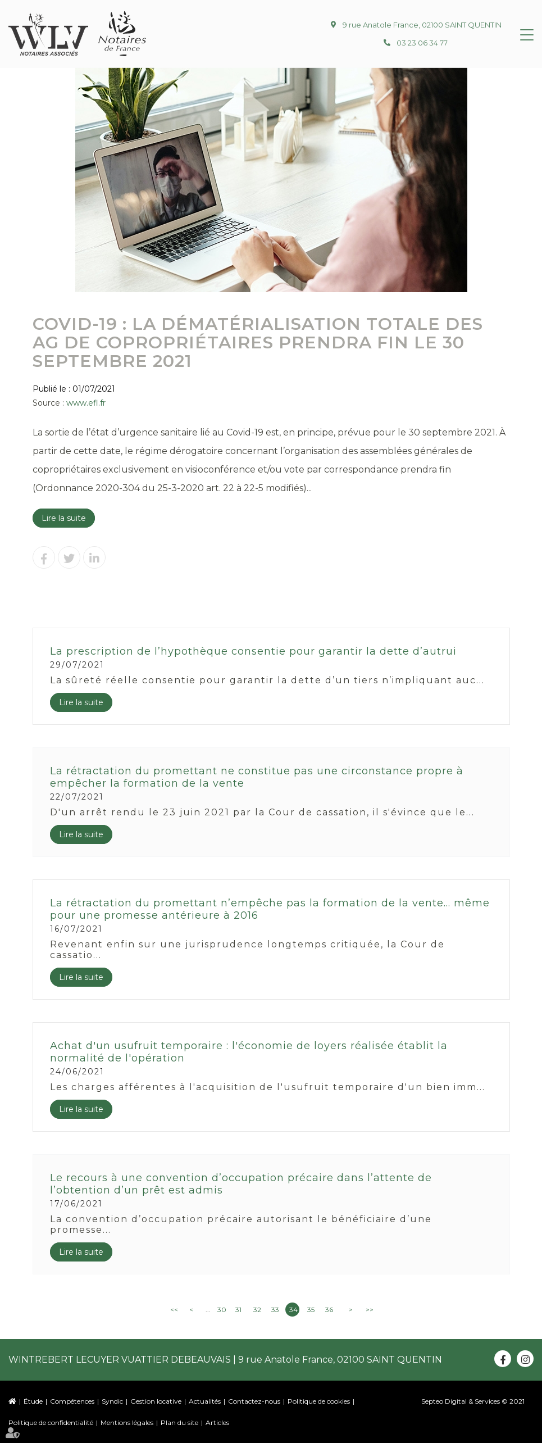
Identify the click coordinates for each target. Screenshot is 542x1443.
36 (329, 1309)
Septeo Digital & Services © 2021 (473, 1401)
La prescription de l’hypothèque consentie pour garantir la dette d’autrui (253, 651)
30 (221, 1309)
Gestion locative (155, 1401)
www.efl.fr (86, 403)
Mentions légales (127, 1422)
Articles (217, 1422)
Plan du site (179, 1422)
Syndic (112, 1401)
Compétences (72, 1401)
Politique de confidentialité (50, 1422)
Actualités (205, 1401)
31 (238, 1309)
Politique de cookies (319, 1401)
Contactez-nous (254, 1401)
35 (311, 1309)
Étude (33, 1401)
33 (275, 1309)
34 (293, 1309)
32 (257, 1309)
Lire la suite (64, 518)
